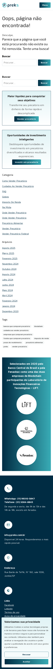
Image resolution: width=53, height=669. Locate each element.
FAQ (4, 191)
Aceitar (26, 661)
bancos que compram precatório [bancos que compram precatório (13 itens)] (17, 326)
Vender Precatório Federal (15, 233)
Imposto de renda (11, 202)
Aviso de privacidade (14, 616)
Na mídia (6, 207)
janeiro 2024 (8, 306)
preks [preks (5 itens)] (6, 346)
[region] (26, 642)
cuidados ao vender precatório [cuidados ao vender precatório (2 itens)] (16, 330)
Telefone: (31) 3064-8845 (18, 502)
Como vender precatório (14, 181)
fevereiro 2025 (9, 258)
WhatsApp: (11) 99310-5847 (19, 498)
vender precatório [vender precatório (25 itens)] (19, 346)
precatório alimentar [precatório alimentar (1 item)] (34, 342)
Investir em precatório (26, 162)
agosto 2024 (8, 274)
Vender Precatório (11, 228)
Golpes (5, 196)
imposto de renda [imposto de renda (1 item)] (41, 338)
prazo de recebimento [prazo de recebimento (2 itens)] (13, 342)
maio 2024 (7, 290)
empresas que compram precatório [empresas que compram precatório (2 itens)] (18, 334)
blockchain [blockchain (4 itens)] (38, 326)
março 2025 (8, 253)
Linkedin (8, 608)
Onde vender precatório (14, 212)
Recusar (26, 654)
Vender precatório (26, 119)
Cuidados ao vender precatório (18, 186)
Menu (45, 5)
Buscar (44, 62)
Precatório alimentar (12, 223)
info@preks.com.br (14, 535)
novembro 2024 (10, 264)
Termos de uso (11, 612)
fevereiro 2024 (9, 300)
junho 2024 (8, 285)
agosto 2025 (8, 248)
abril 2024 (7, 295)
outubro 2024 (9, 269)
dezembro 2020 (10, 311)
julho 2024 (7, 279)
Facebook (9, 605)
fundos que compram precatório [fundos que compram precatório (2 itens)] (17, 338)
